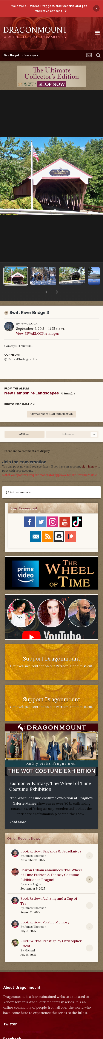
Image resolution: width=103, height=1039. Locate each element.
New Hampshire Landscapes (31, 382)
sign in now (89, 455)
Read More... (19, 811)
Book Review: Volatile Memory (44, 911)
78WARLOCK (28, 312)
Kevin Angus (33, 873)
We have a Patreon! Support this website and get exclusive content (49, 8)
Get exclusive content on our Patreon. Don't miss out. (51, 655)
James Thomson (35, 844)
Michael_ (31, 939)
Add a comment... (20, 481)
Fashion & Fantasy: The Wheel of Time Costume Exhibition (50, 775)
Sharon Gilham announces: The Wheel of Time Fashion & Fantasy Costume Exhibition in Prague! (51, 864)
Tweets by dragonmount (22, 1021)
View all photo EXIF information (51, 403)
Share (24, 423)
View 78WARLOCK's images (37, 322)
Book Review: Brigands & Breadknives (50, 840)
